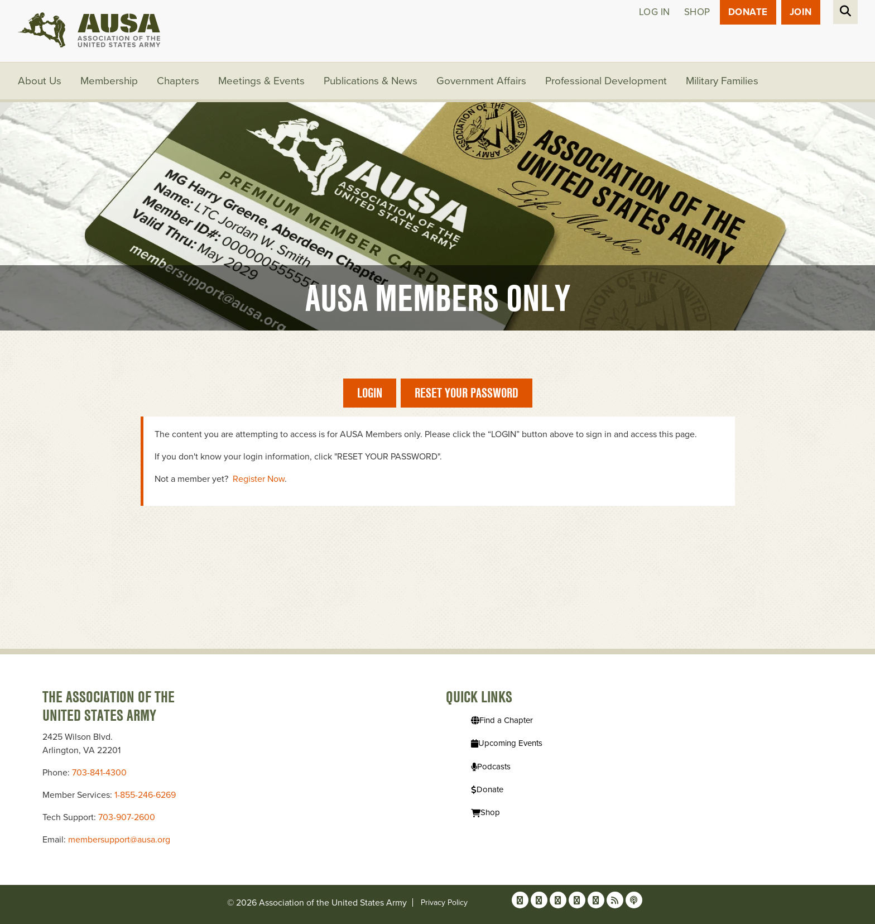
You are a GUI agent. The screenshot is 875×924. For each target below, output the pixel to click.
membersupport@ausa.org (119, 839)
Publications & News (370, 81)
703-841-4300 (99, 772)
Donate (748, 12)
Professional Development (606, 81)
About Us (39, 81)
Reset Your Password (466, 392)
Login (369, 392)
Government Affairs (481, 81)
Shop (697, 12)
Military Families (722, 81)
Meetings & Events (261, 81)
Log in (654, 12)
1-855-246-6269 (145, 795)
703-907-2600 (126, 817)
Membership (109, 81)
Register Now (259, 479)
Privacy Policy (444, 902)
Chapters (178, 81)
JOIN (801, 12)
